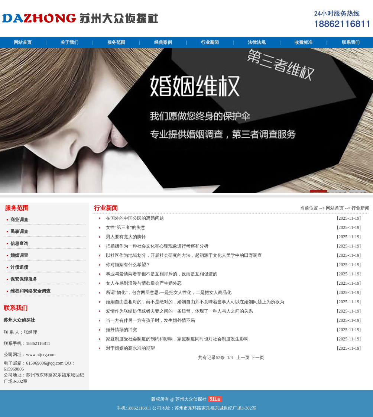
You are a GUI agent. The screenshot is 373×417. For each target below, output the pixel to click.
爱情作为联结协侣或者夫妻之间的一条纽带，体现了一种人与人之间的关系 (179, 311)
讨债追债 (19, 267)
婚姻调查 (19, 255)
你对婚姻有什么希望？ (128, 264)
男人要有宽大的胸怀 (126, 236)
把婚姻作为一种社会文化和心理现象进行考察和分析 (157, 246)
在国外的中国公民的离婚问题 (135, 218)
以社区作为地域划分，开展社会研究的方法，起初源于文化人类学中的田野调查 (184, 255)
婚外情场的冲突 (121, 329)
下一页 (257, 357)
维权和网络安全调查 (30, 291)
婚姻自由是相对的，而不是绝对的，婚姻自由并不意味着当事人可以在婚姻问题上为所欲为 (195, 301)
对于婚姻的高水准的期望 (130, 348)
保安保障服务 (23, 279)
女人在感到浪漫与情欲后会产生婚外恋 (144, 283)
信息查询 (19, 243)
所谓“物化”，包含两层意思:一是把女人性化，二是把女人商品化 (168, 292)
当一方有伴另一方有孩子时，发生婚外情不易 (150, 320)
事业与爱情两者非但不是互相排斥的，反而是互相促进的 (161, 274)
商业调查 (19, 219)
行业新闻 (360, 208)
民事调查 (19, 231)
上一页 (243, 357)
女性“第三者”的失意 (126, 227)
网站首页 (335, 208)
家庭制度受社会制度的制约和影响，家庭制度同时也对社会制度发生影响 (177, 339)
